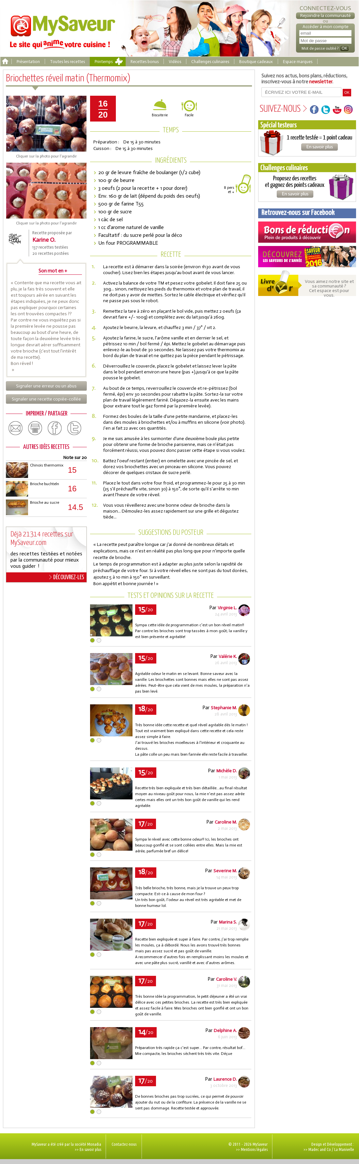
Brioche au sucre (44, 502)
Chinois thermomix (46, 465)
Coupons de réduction (307, 232)
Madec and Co (319, 1149)
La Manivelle (344, 1149)
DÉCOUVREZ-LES (66, 577)
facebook (55, 428)
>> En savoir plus (88, 1149)
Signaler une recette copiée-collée (46, 399)
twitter (74, 428)
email (15, 428)
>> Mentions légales (252, 1149)
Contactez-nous (124, 1144)
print (35, 428)
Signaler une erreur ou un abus (46, 386)
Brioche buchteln (44, 484)
